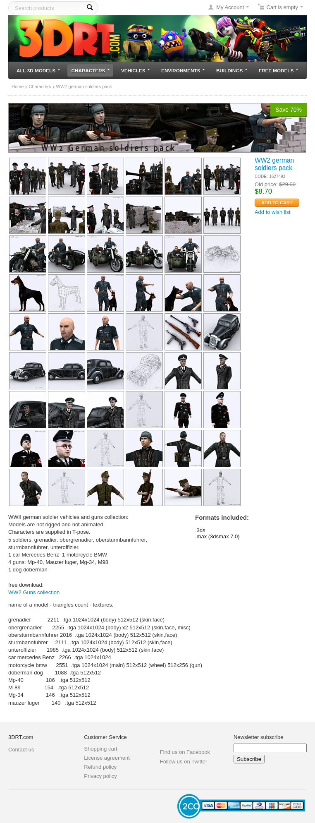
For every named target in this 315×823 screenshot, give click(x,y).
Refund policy (100, 767)
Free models (278, 70)
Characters (91, 70)
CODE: (261, 176)
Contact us (21, 749)
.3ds (200, 530)
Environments (183, 70)
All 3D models (38, 70)
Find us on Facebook (185, 752)
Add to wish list (273, 212)
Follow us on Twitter (184, 761)
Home (18, 86)
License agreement (107, 758)
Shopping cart (100, 749)
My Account (230, 7)
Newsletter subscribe (259, 737)
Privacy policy (100, 776)
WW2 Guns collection (34, 592)
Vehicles (135, 70)
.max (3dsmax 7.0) (217, 536)
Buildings (231, 70)
